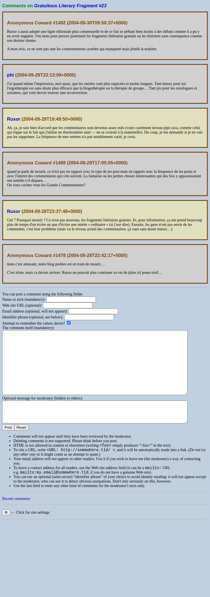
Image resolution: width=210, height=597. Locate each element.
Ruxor (13, 118)
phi (10, 74)
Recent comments (16, 519)
